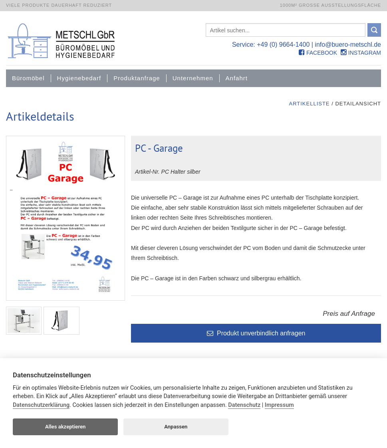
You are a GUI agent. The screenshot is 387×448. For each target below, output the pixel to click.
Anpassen (175, 427)
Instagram (361, 53)
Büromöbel (28, 78)
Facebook (318, 53)
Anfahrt (237, 78)
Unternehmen (193, 78)
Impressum (279, 405)
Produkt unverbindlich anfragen (256, 333)
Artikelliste (309, 104)
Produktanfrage (136, 78)
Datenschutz (244, 405)
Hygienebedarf (79, 78)
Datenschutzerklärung (41, 405)
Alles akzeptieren (65, 427)
